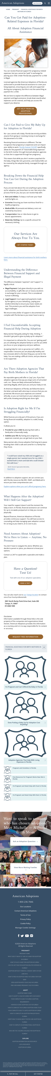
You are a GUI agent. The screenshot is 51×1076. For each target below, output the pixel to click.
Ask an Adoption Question (25, 841)
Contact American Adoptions (25, 911)
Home (8, 9)
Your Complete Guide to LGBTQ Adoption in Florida (24, 1010)
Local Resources (24, 1044)
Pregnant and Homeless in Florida (24, 768)
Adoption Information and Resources (24, 1041)
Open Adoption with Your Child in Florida (24, 982)
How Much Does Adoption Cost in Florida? (24, 1005)
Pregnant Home (25, 953)
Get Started (37, 3)
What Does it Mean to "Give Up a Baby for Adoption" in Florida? (24, 958)
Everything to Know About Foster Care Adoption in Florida (24, 1020)
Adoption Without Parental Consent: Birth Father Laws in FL (24, 972)
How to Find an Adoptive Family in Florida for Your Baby (24, 978)
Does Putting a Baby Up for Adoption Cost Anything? (27, 723)
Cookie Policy (25, 923)
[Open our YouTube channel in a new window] (27, 935)
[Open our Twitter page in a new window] (22, 935)
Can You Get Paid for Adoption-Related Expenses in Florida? (24, 966)
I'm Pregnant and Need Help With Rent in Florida (29, 795)
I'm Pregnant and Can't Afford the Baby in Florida (25, 687)
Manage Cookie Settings (25, 928)
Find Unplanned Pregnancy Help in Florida (25, 985)
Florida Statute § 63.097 (28, 147)
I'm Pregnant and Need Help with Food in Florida (29, 786)
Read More (11, 469)
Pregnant (15, 9)
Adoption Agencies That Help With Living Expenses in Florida (27, 761)
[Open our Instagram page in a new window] (31, 935)
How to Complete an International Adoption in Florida (24, 1026)
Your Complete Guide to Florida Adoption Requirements (24, 1000)
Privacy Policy (25, 919)
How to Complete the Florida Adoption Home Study (25, 1007)
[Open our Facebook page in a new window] (18, 935)
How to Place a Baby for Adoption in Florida (24, 962)
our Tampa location (31, 595)
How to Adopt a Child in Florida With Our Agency (25, 996)
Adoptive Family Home (25, 993)
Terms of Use (25, 915)
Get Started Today (25, 245)
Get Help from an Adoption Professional (25, 111)
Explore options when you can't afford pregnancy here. (25, 486)
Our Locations (25, 907)
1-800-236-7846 (25, 901)
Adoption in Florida (24, 1047)
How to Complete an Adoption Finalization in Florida (24, 1015)
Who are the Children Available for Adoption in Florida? (24, 1032)
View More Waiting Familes (25, 868)
